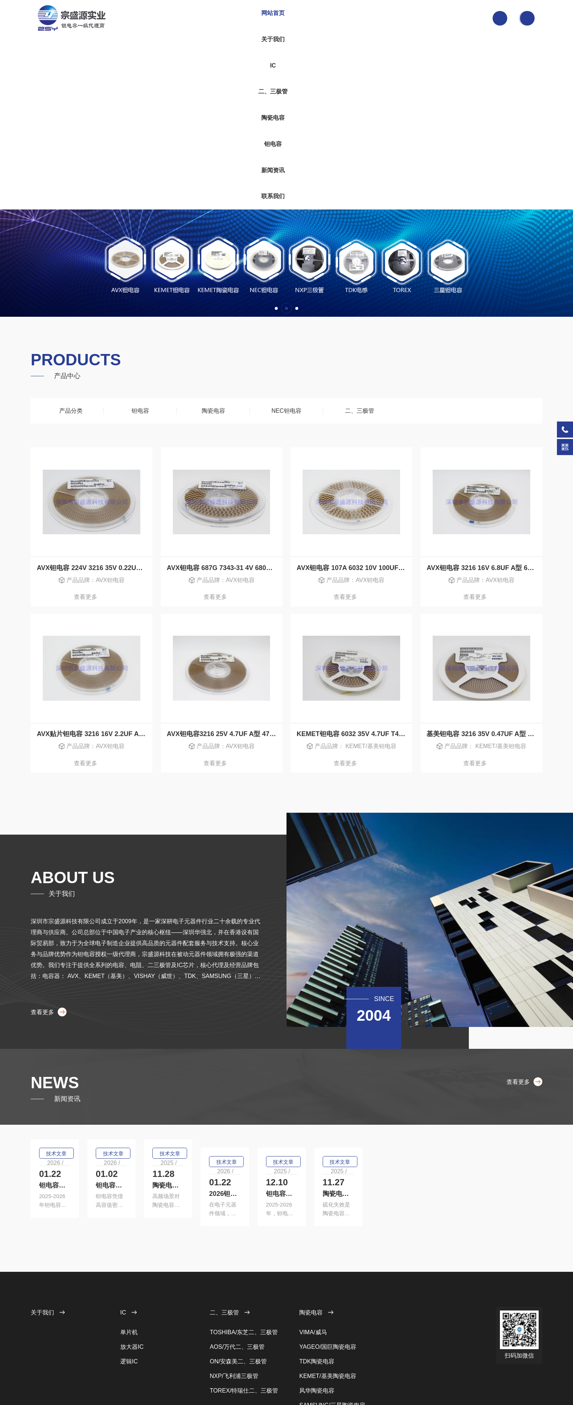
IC (242, 18)
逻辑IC (129, 1270)
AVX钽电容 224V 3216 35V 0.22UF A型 (95, 395)
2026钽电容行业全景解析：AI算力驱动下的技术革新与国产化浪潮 (112, 1100)
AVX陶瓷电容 (316, 1329)
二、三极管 (272, 18)
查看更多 (92, 425)
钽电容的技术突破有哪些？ (81, 1015)
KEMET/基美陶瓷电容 (327, 1285)
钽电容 (333, 18)
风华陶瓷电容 (316, 1300)
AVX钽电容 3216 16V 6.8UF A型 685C (482, 395)
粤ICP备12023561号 (204, 1377)
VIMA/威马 (313, 1241)
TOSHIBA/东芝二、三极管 (244, 1241)
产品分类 (67, 238)
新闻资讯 (364, 18)
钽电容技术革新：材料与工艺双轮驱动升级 (278, 1100)
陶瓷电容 (303, 18)
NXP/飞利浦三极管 (234, 1285)
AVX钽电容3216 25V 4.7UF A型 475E (222, 562)
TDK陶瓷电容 (316, 1270)
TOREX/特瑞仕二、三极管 (244, 1300)
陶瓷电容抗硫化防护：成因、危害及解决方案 (455, 1100)
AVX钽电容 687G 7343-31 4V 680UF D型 (224, 395)
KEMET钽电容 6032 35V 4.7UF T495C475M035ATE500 (355, 562)
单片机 (129, 1241)
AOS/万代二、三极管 (237, 1256)
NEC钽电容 (286, 238)
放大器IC (132, 1256)
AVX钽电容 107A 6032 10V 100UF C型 (354, 395)
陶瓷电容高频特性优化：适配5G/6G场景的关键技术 (460, 1015)
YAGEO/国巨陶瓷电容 (327, 1256)
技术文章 (59, 993)
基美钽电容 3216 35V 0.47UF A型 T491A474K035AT (484, 562)
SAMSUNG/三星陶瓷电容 (332, 1314)
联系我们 (394, 18)
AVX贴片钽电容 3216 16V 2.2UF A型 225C (95, 562)
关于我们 (212, 18)
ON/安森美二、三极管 (238, 1270)
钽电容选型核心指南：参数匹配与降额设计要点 (285, 1015)
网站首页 (181, 18)
